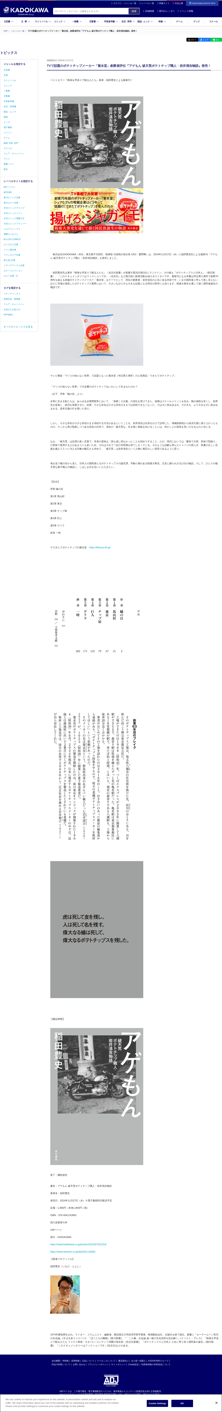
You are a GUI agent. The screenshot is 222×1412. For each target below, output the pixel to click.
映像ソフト (9, 164)
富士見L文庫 (9, 260)
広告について (88, 1360)
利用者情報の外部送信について (155, 1364)
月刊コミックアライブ (14, 208)
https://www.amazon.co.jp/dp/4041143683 (72, 1251)
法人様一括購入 (138, 1360)
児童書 (94, 21)
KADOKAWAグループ (158, 1360)
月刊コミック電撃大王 (14, 218)
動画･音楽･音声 (11, 143)
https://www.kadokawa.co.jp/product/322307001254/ (78, 1244)
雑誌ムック (145, 21)
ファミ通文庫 (10, 250)
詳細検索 (148, 11)
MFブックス (9, 187)
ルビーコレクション (13, 270)
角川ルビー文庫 (11, 203)
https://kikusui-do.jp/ (100, 547)
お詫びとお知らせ (12, 309)
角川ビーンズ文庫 (12, 197)
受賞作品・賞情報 (12, 299)
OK (182, 1404)
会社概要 (56, 1360)
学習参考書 (111, 21)
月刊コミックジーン (13, 213)
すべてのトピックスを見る (18, 326)
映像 (162, 21)
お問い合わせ (79, 1364)
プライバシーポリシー (98, 1364)
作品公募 (179, 3)
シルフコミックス (12, 229)
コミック (60, 21)
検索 (134, 11)
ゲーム (179, 21)
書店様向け (123, 1360)
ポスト (190, 40)
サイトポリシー (118, 1364)
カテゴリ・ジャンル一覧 (124, 3)
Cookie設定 (133, 1364)
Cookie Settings (157, 1404)
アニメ (7, 159)
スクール (213, 21)
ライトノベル (43, 21)
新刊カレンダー (166, 11)
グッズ (196, 21)
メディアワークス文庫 (14, 265)
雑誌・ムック (10, 112)
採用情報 (75, 1360)
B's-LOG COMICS (12, 239)
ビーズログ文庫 (11, 244)
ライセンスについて (106, 1360)
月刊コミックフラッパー (15, 223)
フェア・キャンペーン (14, 153)
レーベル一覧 (148, 3)
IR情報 (65, 1360)
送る (217, 40)
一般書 (77, 21)
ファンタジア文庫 (12, 255)
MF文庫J (8, 192)
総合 (6, 169)
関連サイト (164, 3)
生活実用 (128, 21)
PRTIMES (8, 314)
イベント (8, 132)
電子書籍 (8, 127)
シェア (203, 40)
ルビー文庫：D (11, 276)
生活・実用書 (10, 106)
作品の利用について (61, 1364)
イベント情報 (185, 11)
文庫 (6, 75)
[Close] (216, 1403)
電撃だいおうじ (11, 234)
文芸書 (8, 21)
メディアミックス (12, 294)
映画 (6, 117)
